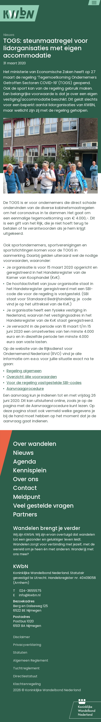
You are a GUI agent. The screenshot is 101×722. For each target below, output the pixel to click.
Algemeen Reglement (30, 660)
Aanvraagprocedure (25, 388)
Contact (25, 488)
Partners (25, 514)
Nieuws (23, 453)
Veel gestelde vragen (43, 506)
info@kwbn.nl (29, 595)
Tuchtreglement (26, 668)
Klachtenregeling (27, 684)
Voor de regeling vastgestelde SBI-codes (44, 382)
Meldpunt (26, 497)
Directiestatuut (25, 676)
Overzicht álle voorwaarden (32, 376)
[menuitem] (19, 13)
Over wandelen (34, 444)
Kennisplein (29, 470)
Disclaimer (21, 637)
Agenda (24, 462)
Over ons (25, 479)
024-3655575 (30, 590)
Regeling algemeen (24, 370)
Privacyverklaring (27, 644)
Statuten (20, 652)
